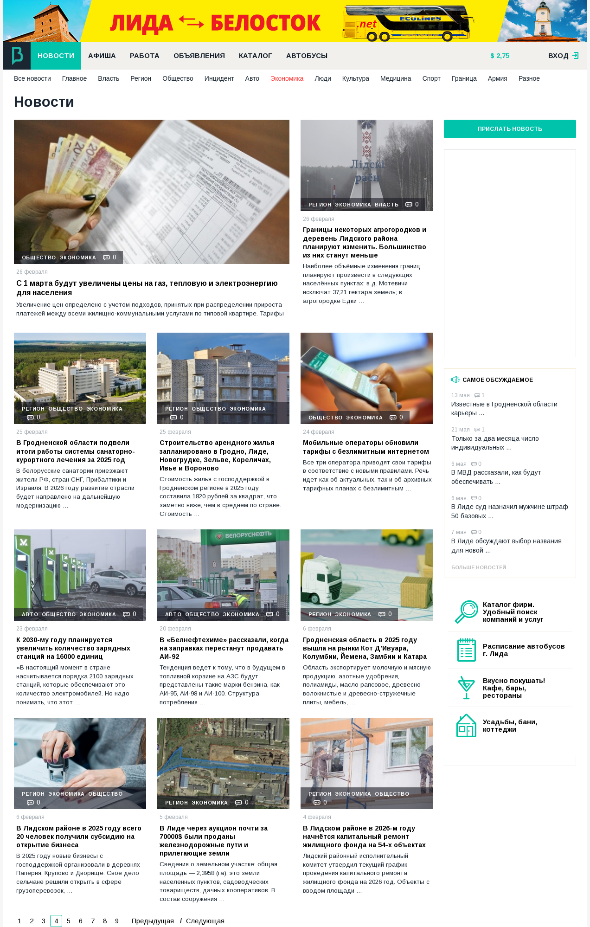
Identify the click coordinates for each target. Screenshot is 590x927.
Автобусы (306, 55)
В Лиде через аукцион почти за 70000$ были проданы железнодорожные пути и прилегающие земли (214, 840)
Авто (252, 78)
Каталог (255, 55)
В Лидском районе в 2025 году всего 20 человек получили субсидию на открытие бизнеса (78, 836)
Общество (177, 78)
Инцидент (219, 78)
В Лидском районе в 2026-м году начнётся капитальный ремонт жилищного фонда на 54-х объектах (364, 836)
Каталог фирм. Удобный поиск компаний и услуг (513, 612)
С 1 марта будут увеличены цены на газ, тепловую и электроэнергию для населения (147, 288)
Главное (74, 78)
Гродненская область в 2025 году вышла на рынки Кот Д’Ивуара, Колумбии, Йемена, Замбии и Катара (365, 648)
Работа (145, 55)
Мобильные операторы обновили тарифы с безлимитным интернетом (366, 447)
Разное (529, 78)
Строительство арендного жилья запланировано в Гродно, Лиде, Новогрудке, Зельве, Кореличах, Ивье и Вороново (217, 455)
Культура (355, 78)
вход (563, 55)
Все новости (32, 78)
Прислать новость (510, 129)
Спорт (432, 78)
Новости (56, 55)
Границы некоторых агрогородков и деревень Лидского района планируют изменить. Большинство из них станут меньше (364, 242)
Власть (108, 78)
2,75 (501, 55)
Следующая (204, 921)
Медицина (395, 78)
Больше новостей (478, 567)
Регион (140, 78)
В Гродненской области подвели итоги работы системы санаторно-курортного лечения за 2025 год (75, 451)
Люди (322, 78)
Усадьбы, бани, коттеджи (510, 725)
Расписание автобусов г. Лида (524, 650)
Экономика (286, 78)
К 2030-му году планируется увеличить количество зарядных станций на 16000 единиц (73, 648)
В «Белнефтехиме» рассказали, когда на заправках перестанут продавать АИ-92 (224, 648)
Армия (497, 78)
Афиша (102, 55)
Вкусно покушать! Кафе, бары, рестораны (514, 688)
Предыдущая (153, 921)
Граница (464, 78)
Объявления (199, 55)
